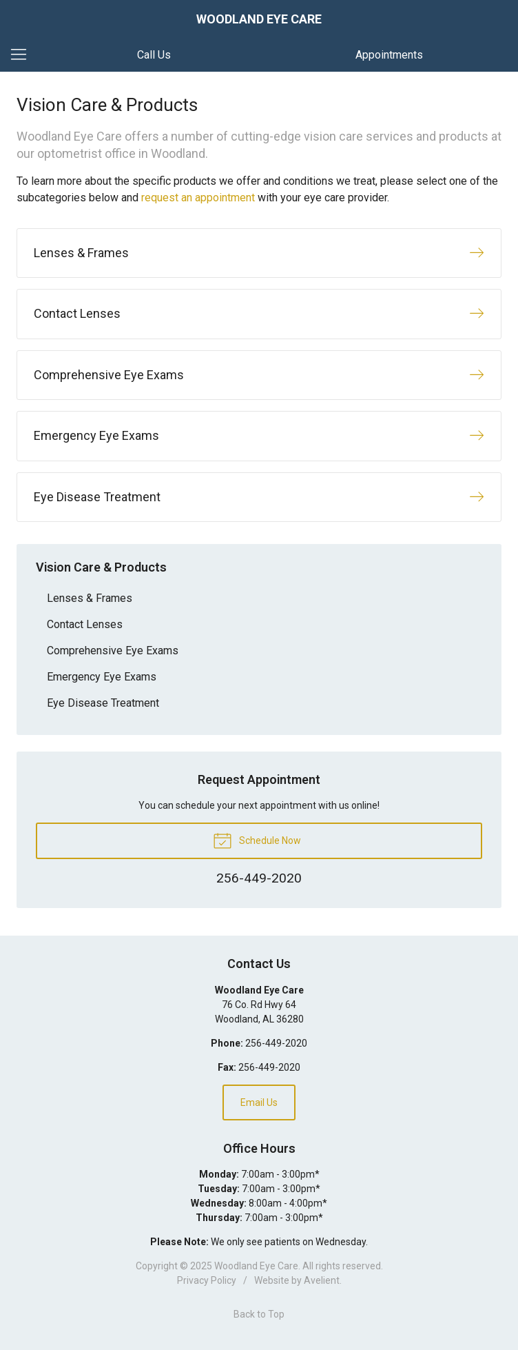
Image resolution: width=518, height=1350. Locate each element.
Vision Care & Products (101, 567)
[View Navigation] (23, 55)
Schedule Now (257, 839)
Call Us (154, 54)
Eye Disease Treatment (103, 702)
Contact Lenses (85, 624)
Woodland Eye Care (256, 1265)
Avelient (322, 1280)
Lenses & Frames (89, 598)
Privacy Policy (206, 1280)
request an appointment (198, 197)
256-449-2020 (276, 1043)
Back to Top (259, 1314)
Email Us (259, 1102)
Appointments (389, 54)
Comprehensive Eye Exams (112, 650)
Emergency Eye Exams (101, 676)
